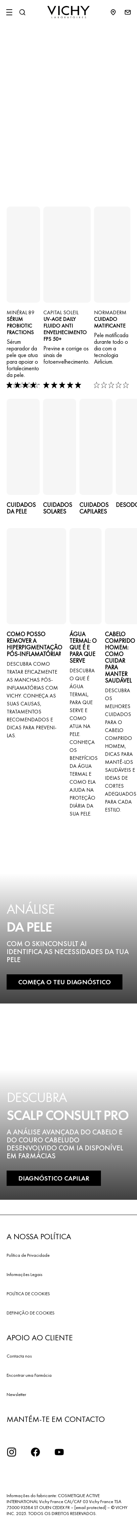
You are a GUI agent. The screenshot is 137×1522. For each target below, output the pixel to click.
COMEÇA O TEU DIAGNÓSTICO (64, 982)
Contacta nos (19, 1356)
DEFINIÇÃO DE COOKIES (31, 1313)
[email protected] (90, 1507)
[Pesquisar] (22, 12)
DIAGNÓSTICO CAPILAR (53, 1178)
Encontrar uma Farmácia (29, 1375)
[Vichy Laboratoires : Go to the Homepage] (68, 12)
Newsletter (16, 1394)
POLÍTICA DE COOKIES (28, 1294)
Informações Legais (24, 1274)
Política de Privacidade (28, 1255)
